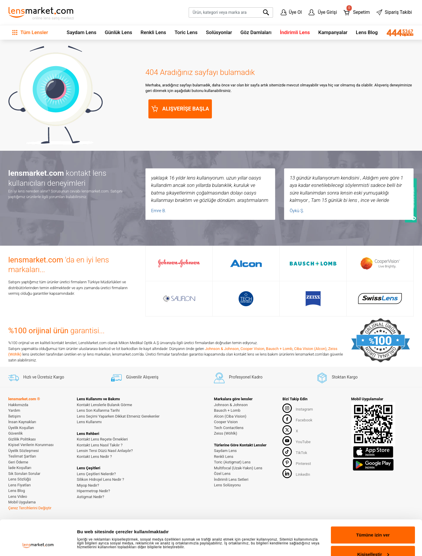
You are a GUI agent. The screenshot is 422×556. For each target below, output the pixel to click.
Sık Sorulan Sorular (24, 473)
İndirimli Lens (295, 32)
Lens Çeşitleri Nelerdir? (96, 474)
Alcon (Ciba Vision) (230, 416)
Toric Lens (186, 32)
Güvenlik (15, 433)
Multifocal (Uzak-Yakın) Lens (238, 468)
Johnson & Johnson (222, 348)
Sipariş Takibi (394, 12)
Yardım (14, 410)
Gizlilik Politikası (22, 439)
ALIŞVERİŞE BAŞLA (180, 108)
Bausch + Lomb (279, 348)
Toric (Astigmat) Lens (232, 462)
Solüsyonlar (219, 32)
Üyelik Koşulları (21, 428)
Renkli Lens (153, 32)
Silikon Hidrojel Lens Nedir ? (100, 479)
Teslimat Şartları (22, 456)
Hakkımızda (18, 405)
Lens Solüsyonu (227, 485)
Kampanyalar (332, 32)
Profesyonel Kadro (238, 377)
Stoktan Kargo (337, 377)
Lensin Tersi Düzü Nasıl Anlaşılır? (105, 450)
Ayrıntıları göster (95, 528)
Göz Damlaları (256, 32)
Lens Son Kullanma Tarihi (98, 410)
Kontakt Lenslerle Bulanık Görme (104, 405)
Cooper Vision (252, 348)
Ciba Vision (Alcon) (310, 348)
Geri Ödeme (18, 462)
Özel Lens (222, 473)
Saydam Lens (81, 32)
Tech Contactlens (229, 428)
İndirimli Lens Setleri (231, 479)
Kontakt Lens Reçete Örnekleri (102, 439)
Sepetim (357, 11)
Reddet (373, 540)
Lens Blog (367, 32)
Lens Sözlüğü (19, 479)
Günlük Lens (118, 32)
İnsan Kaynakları (22, 422)
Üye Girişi (323, 12)
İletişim (14, 416)
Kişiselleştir (373, 521)
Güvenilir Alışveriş (134, 377)
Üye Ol (291, 12)
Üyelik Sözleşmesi (23, 450)
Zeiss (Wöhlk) (225, 433)
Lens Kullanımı (89, 422)
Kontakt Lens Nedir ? (94, 456)
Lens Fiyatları (19, 485)
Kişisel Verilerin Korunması (30, 445)
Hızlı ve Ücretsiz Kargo (36, 377)
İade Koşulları (19, 467)
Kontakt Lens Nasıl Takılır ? (99, 445)
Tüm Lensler (30, 32)
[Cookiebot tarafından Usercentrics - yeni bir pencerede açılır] (38, 544)
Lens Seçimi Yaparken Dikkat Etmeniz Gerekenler (118, 416)
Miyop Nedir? (88, 485)
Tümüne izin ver (373, 501)
